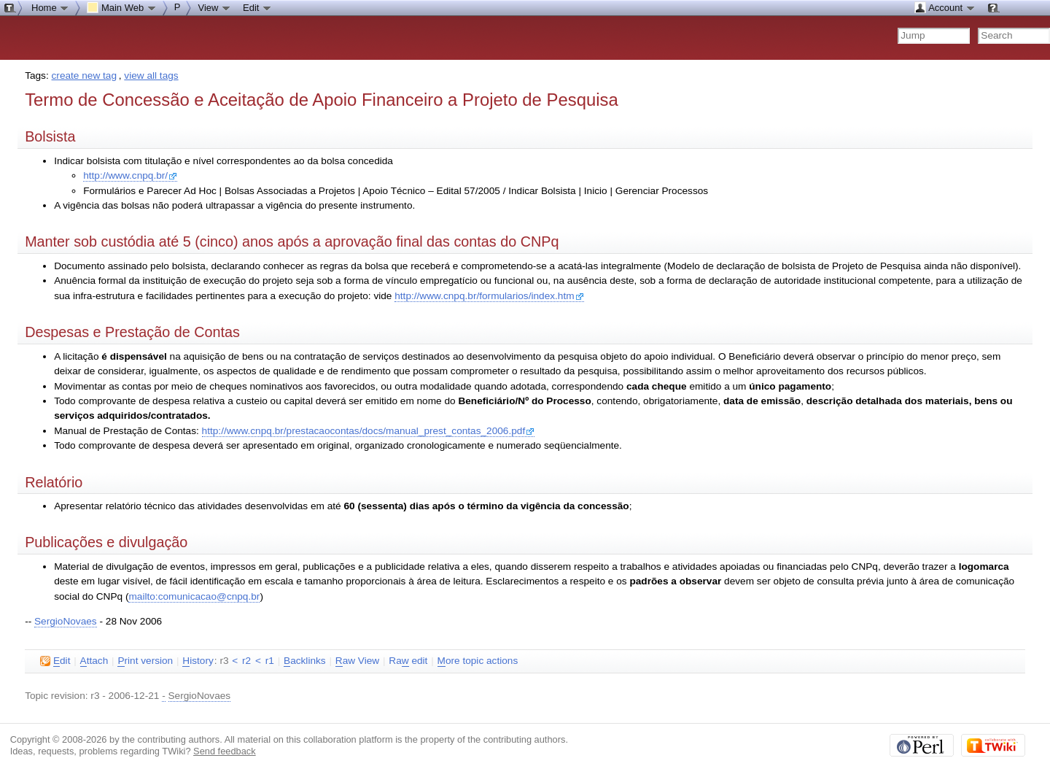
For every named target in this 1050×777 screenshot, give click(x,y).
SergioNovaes (65, 621)
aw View (357, 661)
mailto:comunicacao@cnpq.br (194, 596)
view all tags (151, 75)
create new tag (84, 75)
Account (944, 7)
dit (55, 661)
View (214, 7)
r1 (269, 660)
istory (197, 661)
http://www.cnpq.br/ (130, 175)
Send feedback (224, 751)
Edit (257, 7)
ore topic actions (478, 661)
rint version (145, 661)
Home (50, 7)
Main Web (122, 7)
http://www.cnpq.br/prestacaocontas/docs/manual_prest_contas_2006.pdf (368, 430)
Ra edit (408, 661)
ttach (94, 661)
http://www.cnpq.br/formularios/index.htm (488, 295)
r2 (246, 660)
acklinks (305, 661)
